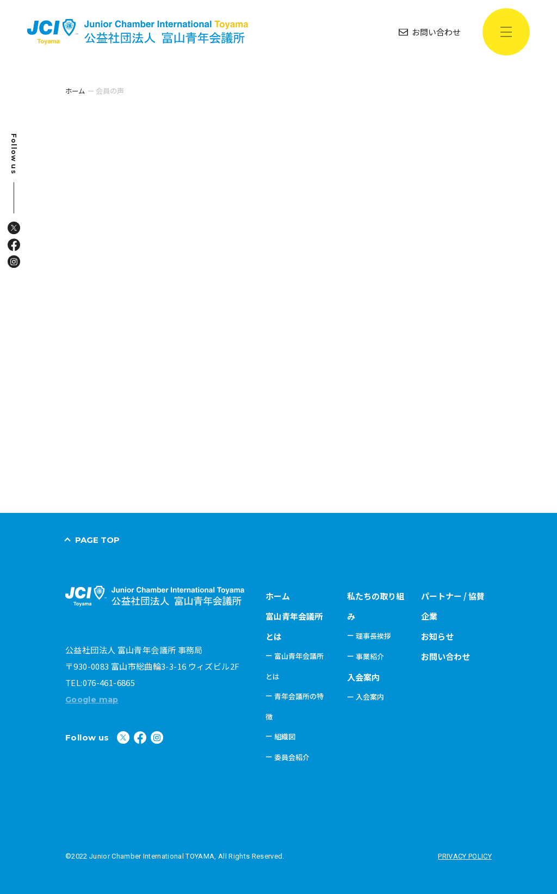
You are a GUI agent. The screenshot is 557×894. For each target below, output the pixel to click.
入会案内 (363, 676)
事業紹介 (370, 656)
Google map (93, 699)
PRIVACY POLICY (465, 856)
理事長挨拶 (373, 635)
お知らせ (437, 635)
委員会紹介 (292, 756)
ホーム (277, 595)
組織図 (284, 736)
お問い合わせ (445, 656)
